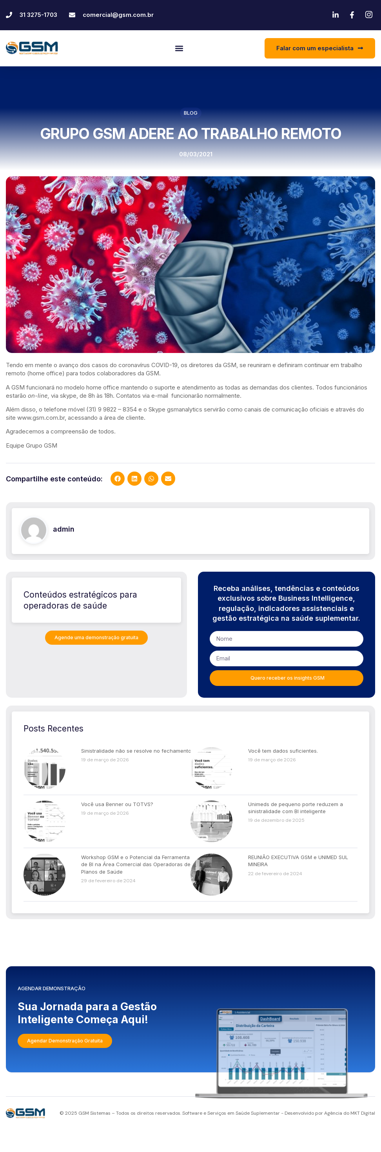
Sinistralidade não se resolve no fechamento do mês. (146, 773)
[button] (178, 48)
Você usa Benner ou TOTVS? (117, 826)
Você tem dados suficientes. (283, 773)
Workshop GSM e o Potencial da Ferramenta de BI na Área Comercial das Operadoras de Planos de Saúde (135, 886)
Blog (191, 115)
